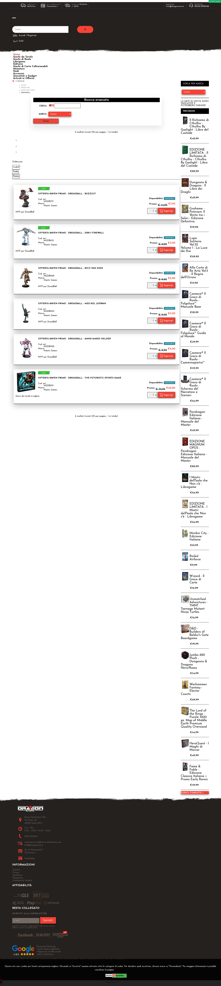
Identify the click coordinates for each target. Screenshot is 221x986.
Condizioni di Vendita (22, 881)
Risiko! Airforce (195, 558)
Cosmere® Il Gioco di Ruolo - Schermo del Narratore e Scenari (193, 387)
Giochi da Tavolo (23, 57)
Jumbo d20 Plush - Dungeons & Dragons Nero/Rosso (194, 661)
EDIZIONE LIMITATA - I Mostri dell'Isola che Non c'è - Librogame (194, 510)
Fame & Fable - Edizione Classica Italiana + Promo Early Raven (194, 773)
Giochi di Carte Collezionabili (30, 66)
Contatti (16, 870)
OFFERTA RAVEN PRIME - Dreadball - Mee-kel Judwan (72, 303)
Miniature (19, 69)
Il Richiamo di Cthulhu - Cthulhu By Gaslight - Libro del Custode (195, 127)
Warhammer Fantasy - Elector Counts (194, 689)
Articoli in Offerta (23, 78)
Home (16, 54)
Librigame (19, 61)
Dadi (16, 71)
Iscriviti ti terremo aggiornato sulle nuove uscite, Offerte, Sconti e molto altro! (33, 927)
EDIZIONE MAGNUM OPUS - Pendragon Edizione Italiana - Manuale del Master (194, 451)
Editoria (18, 64)
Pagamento (18, 878)
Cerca (43, 106)
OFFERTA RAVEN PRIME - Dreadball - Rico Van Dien (70, 268)
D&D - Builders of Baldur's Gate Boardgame (195, 633)
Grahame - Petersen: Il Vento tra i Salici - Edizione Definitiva (193, 215)
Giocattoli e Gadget (25, 76)
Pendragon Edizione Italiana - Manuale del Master (193, 418)
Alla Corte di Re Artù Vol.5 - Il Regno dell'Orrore (194, 272)
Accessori (18, 73)
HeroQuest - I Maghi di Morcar (199, 747)
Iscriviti (48, 920)
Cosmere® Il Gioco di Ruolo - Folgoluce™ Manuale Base (193, 300)
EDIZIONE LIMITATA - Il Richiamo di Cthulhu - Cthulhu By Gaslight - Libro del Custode (194, 157)
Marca (43, 114)
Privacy (121, 970)
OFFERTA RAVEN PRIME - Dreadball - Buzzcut (67, 194)
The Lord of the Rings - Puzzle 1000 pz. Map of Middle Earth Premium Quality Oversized (194, 718)
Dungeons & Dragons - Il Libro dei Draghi (194, 187)
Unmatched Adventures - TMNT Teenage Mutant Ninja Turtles (194, 606)
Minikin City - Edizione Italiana (199, 536)
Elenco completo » (192, 793)
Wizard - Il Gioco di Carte (197, 579)
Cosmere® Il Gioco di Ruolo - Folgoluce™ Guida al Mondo (193, 330)
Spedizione (17, 875)
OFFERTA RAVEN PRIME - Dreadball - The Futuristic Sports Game (79, 378)
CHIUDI (111, 980)
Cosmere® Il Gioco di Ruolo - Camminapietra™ (193, 357)
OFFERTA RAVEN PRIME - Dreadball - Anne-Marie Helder (74, 339)
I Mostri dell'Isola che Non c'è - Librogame (194, 482)
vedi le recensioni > (45, 954)
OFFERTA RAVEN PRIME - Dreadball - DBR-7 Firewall (71, 233)
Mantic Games (50, 206)
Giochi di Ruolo (22, 59)
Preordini (189, 111)
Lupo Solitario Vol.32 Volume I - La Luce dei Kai (194, 245)
